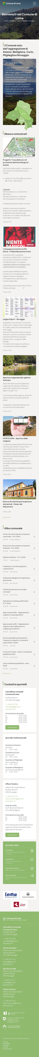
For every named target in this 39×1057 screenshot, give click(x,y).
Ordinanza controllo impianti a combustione (14, 567)
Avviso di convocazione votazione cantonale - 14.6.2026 (16, 535)
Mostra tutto (7, 517)
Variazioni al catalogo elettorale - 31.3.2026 (16, 602)
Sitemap (6, 1045)
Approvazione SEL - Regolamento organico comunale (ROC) (16, 613)
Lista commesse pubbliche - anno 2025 (16, 664)
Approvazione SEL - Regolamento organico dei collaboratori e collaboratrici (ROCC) (16, 626)
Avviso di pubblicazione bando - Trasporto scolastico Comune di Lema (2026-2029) (15, 640)
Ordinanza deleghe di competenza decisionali (16, 579)
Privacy (5, 1042)
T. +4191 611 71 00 (11, 704)
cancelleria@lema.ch (13, 707)
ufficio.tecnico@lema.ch (14, 799)
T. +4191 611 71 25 (11, 796)
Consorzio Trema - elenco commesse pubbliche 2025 (17, 653)
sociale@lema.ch (9, 982)
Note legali (6, 1043)
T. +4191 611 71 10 (9, 980)
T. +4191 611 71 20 (9, 959)
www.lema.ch (10, 709)
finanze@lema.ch (9, 962)
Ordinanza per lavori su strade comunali (14, 590)
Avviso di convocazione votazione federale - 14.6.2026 (16, 547)
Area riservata (7, 1049)
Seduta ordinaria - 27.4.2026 (14, 557)
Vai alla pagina (12, 727)
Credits (5, 1047)
